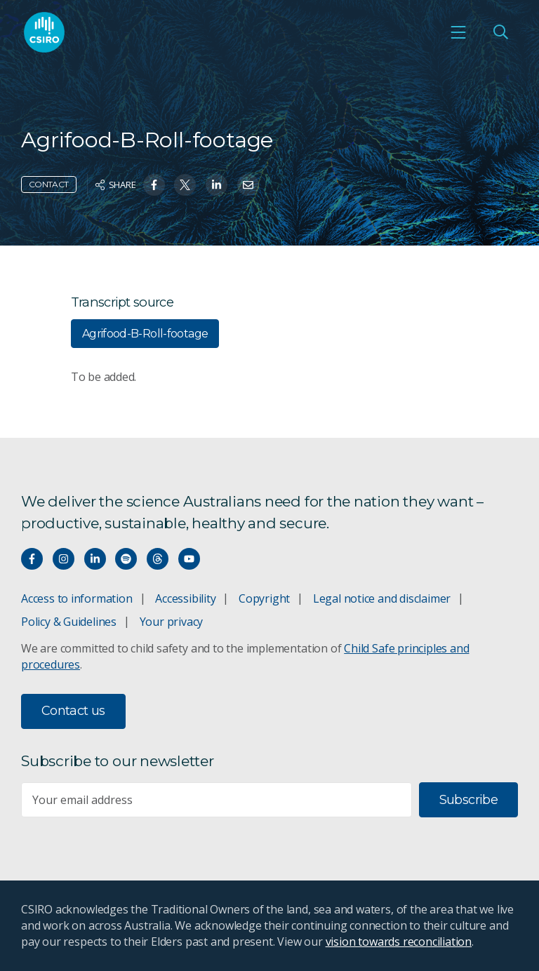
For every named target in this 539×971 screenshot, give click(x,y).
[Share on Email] (248, 185)
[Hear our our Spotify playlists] (126, 559)
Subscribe (468, 800)
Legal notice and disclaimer (382, 598)
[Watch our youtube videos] (189, 559)
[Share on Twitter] (185, 185)
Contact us (73, 710)
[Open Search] (500, 32)
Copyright (264, 598)
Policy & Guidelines (69, 621)
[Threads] (157, 559)
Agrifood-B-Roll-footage (145, 333)
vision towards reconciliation (399, 941)
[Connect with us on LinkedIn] (95, 559)
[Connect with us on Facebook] (32, 559)
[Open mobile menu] (458, 32)
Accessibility (185, 598)
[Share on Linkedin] (216, 185)
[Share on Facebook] (154, 185)
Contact (49, 184)
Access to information (77, 598)
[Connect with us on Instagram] (63, 559)
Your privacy (171, 621)
